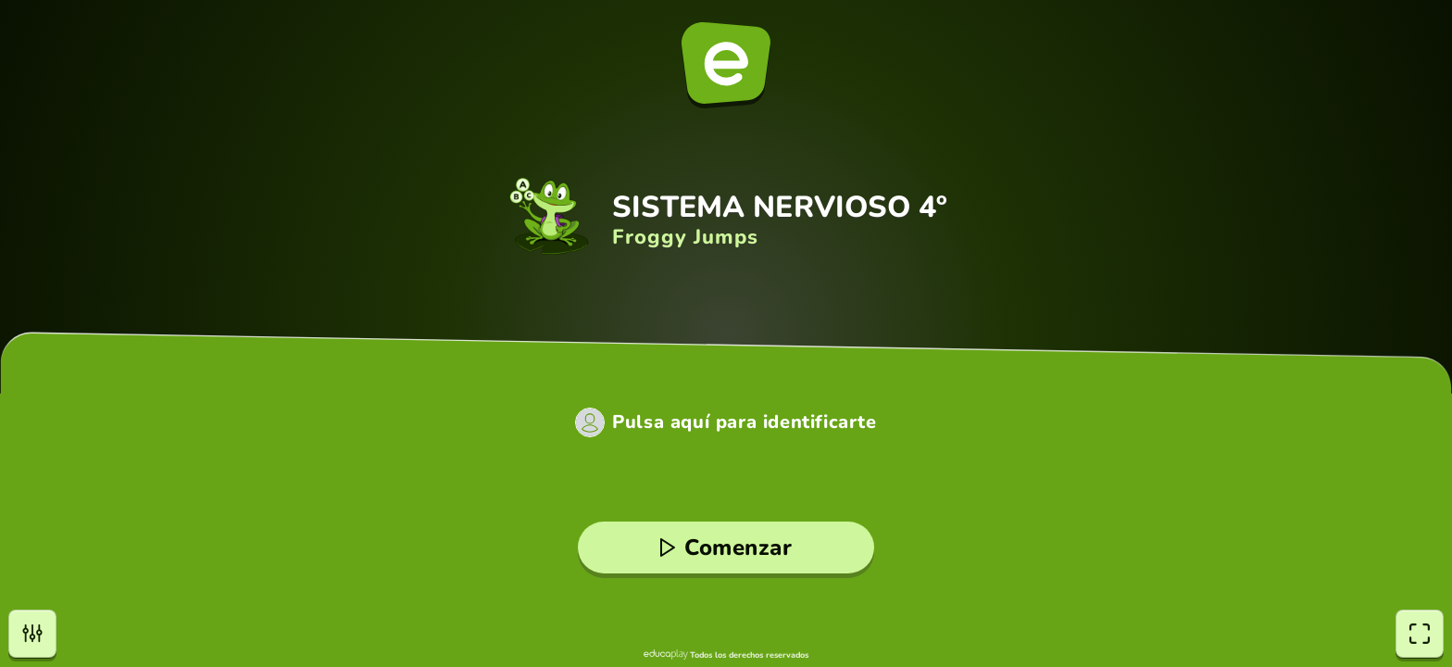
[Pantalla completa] (1420, 634)
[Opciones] (32, 634)
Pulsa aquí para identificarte (744, 422)
